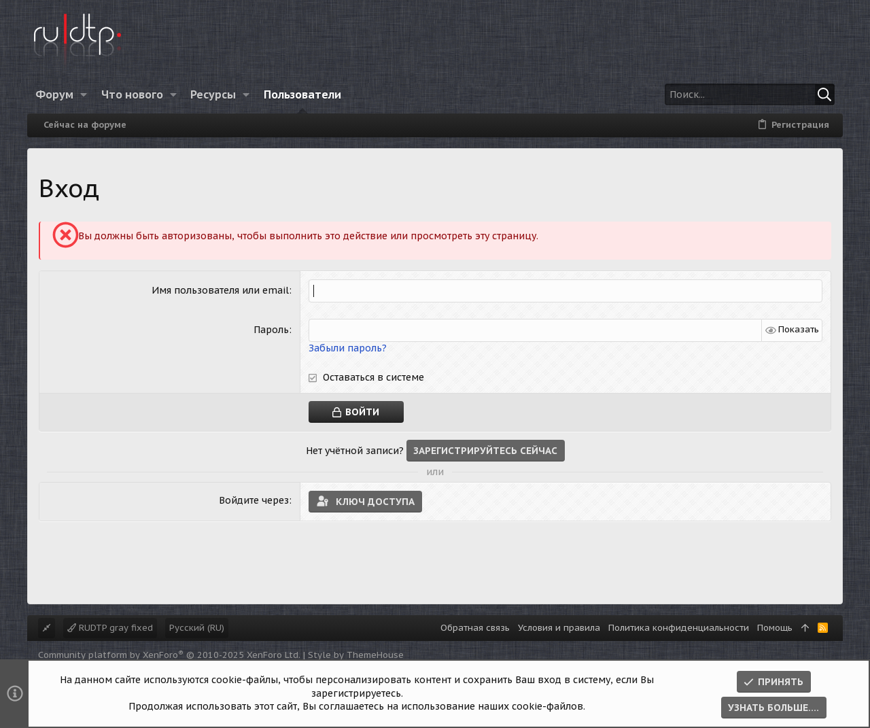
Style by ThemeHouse (356, 655)
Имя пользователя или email (220, 290)
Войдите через (254, 499)
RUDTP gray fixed (110, 628)
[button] (84, 94)
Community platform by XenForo (169, 655)
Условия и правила (559, 628)
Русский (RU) (196, 628)
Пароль (271, 330)
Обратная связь (475, 628)
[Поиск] (749, 94)
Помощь (775, 628)
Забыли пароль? (348, 347)
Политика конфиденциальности (678, 628)
